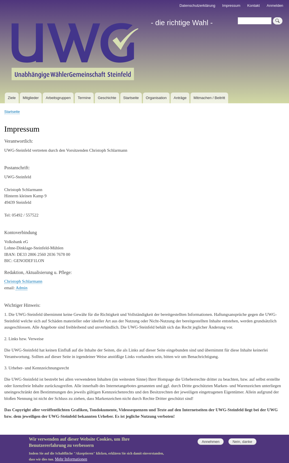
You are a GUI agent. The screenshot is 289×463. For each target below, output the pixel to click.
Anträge (180, 98)
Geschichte (107, 98)
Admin (21, 288)
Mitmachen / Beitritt (209, 98)
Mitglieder (30, 98)
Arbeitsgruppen (58, 98)
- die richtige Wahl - (182, 23)
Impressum (231, 5)
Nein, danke (242, 444)
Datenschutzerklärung (197, 5)
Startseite (131, 98)
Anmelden (275, 5)
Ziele (12, 98)
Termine (84, 98)
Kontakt (253, 5)
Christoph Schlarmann (23, 281)
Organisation (156, 98)
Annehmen (211, 444)
